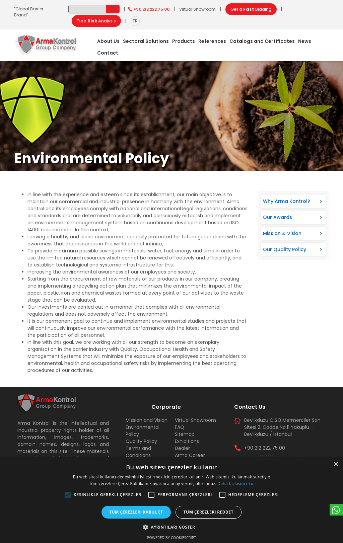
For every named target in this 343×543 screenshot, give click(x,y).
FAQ (179, 427)
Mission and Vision (146, 420)
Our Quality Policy (284, 249)
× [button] (335, 464)
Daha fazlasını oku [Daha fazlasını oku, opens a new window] (235, 483)
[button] (67, 494)
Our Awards (277, 217)
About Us (108, 41)
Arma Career (190, 455)
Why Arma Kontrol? (286, 201)
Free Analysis (96, 21)
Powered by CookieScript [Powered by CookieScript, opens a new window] (171, 537)
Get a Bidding (251, 9)
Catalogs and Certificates (262, 41)
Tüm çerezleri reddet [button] (208, 512)
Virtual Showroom (197, 9)
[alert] (171, 500)
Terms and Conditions (138, 452)
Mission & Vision (282, 233)
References (212, 41)
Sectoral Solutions (146, 41)
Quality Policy (141, 441)
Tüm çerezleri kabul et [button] (136, 512)
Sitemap (185, 434)
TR (135, 21)
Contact (107, 53)
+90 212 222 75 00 (151, 9)
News (304, 41)
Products (183, 41)
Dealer (182, 448)
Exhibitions (187, 441)
